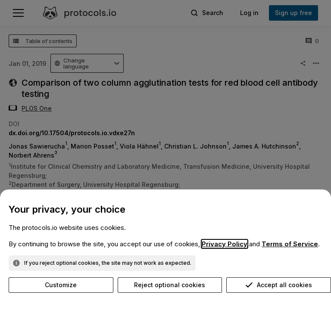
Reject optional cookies (169, 284)
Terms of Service (290, 244)
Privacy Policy (224, 244)
